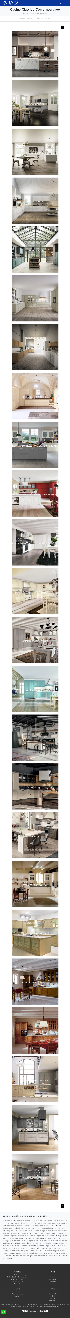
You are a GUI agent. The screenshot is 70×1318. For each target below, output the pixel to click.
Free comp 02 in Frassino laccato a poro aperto (35, 445)
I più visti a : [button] (45, 18)
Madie (17, 1296)
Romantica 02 (35, 787)
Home (23, 13)
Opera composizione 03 (35, 933)
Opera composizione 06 (35, 397)
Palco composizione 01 (35, 1129)
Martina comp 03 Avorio (35, 592)
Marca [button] (22, 18)
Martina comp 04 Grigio (35, 641)
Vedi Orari (52, 1300)
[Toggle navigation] (66, 3)
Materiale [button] (29, 18)
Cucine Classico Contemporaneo (39, 13)
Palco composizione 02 (35, 1178)
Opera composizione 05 (35, 1031)
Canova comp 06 (35, 348)
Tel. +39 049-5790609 (30, 1306)
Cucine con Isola (17, 1281)
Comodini (52, 1279)
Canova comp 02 (35, 152)
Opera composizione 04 (35, 982)
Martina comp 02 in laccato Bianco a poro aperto (35, 543)
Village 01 (35, 738)
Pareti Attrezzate (17, 1294)
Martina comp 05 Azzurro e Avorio (35, 689)
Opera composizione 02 (35, 885)
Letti (52, 1275)
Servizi (52, 1298)
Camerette (52, 1281)
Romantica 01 (35, 55)
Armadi (52, 1277)
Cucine (28, 13)
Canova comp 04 (35, 250)
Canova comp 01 (35, 104)
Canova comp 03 (35, 201)
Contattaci (52, 1294)
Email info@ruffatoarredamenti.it (49, 1306)
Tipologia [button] (36, 18)
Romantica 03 (35, 836)
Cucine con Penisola (17, 1279)
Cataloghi (52, 1296)
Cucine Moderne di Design (18, 1275)
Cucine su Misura (17, 1283)
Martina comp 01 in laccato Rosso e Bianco (35, 494)
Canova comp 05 (35, 299)
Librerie (17, 1292)
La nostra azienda (52, 1292)
